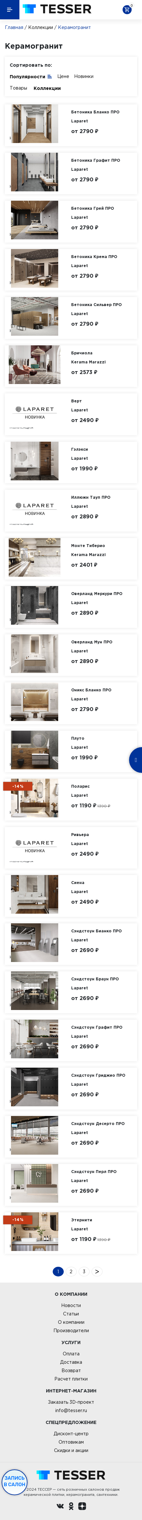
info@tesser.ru (71, 1410)
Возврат (71, 1370)
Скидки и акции (71, 1450)
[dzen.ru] (82, 1507)
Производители (71, 1330)
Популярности (31, 76)
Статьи (71, 1313)
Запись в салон (15, 1481)
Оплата (71, 1353)
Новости (71, 1305)
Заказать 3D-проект (71, 1402)
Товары (18, 88)
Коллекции (40, 27)
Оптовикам (71, 1442)
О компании (71, 1322)
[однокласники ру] (71, 1507)
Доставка (71, 1362)
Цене (63, 76)
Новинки (83, 76)
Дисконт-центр (71, 1433)
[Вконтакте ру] (60, 1507)
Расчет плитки (71, 1378)
